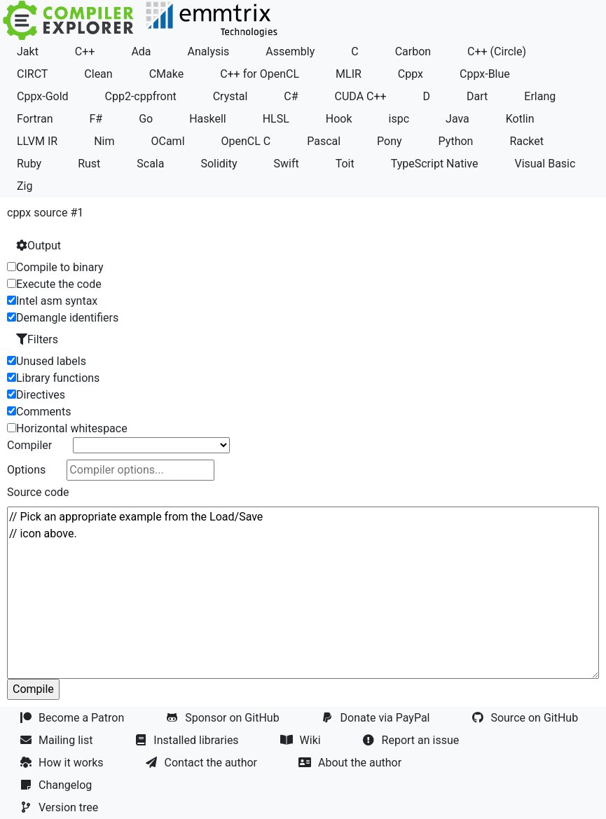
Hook (339, 118)
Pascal (323, 141)
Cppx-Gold (43, 96)
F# (95, 118)
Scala (150, 163)
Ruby (29, 163)
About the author (351, 762)
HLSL (276, 118)
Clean (98, 74)
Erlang (540, 96)
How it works (63, 762)
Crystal (230, 96)
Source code (38, 492)
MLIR (348, 74)
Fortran (35, 118)
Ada (141, 51)
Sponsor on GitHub (223, 717)
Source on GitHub (526, 717)
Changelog (57, 785)
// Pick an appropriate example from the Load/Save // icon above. (303, 593)
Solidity (218, 163)
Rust (89, 163)
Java (457, 118)
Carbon (413, 51)
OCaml (167, 141)
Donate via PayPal (377, 717)
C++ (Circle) (496, 51)
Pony (389, 141)
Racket (526, 141)
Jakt (28, 51)
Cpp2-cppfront (141, 96)
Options (26, 469)
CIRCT (32, 74)
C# (291, 96)
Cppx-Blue (485, 74)
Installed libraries (188, 740)
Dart (477, 96)
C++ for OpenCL (259, 74)
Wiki (302, 740)
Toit (345, 163)
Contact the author (203, 762)
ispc (399, 118)
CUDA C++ (361, 96)
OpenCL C (246, 141)
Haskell (207, 118)
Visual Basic (544, 163)
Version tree (60, 807)
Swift (286, 163)
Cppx (410, 74)
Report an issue (412, 740)
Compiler (29, 445)
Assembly (290, 51)
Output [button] (38, 245)
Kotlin (520, 118)
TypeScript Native (434, 163)
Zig (24, 186)
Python (456, 141)
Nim (104, 141)
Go (146, 118)
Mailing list (57, 740)
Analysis (209, 51)
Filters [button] (37, 339)
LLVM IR (37, 141)
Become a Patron (73, 717)
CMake (166, 74)
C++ (85, 51)
